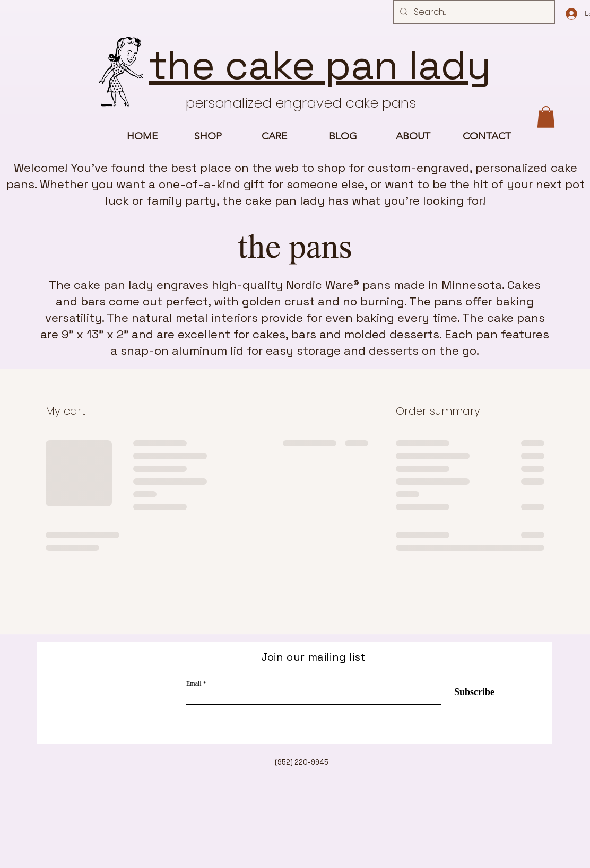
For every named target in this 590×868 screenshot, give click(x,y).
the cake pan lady (320, 65)
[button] (546, 117)
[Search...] (473, 12)
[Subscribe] (467, 692)
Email (194, 683)
